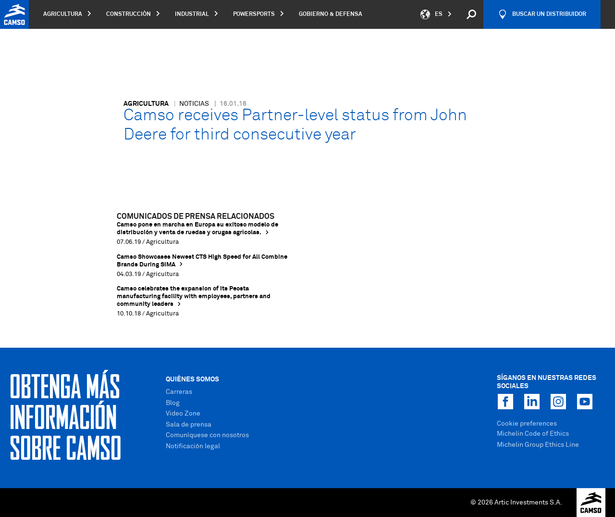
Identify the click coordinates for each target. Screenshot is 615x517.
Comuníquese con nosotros (207, 435)
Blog (173, 403)
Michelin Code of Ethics (533, 433)
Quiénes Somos (192, 379)
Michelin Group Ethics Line (538, 444)
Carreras (179, 392)
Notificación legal (193, 446)
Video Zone (183, 413)
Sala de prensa (188, 424)
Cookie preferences (527, 423)
